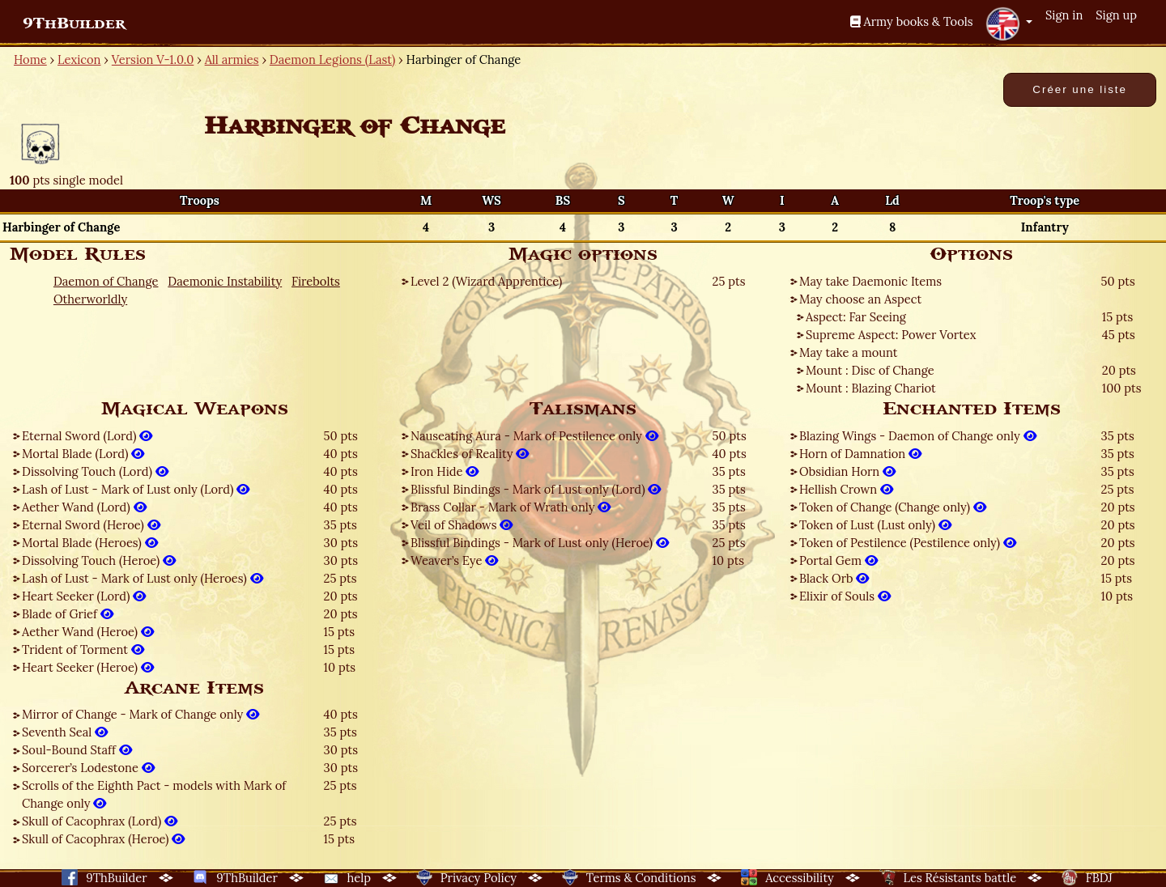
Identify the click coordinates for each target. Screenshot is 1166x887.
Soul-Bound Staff (77, 750)
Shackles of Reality (470, 453)
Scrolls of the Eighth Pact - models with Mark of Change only (154, 794)
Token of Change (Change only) (892, 507)
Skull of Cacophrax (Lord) (99, 821)
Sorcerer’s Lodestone (88, 767)
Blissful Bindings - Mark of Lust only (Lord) (536, 489)
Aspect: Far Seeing (856, 317)
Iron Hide (445, 471)
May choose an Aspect (860, 299)
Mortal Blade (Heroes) (90, 542)
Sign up (1116, 15)
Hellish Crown (846, 489)
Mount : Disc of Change (870, 370)
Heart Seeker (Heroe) (88, 667)
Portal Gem (838, 560)
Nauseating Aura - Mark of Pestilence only (534, 436)
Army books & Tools (911, 21)
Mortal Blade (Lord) (83, 453)
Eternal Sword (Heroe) (91, 525)
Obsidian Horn (847, 471)
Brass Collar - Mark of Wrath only (511, 507)
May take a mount (848, 352)
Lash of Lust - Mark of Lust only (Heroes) (142, 578)
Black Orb (834, 578)
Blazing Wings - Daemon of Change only (917, 436)
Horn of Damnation (860, 453)
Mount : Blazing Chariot (871, 388)
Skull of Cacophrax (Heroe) (103, 839)
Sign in (1064, 15)
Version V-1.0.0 (153, 59)
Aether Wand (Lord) (84, 507)
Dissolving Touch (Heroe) (99, 560)
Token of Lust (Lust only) (875, 525)
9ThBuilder (74, 23)
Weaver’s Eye (454, 560)
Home (30, 59)
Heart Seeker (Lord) (84, 596)
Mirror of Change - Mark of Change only (140, 714)
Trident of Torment (83, 649)
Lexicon (78, 59)
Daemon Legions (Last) (332, 59)
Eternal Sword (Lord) (87, 436)
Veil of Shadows (462, 525)
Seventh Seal (65, 732)
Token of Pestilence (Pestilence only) (907, 542)
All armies (232, 59)
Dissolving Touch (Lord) (95, 471)
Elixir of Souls (845, 596)
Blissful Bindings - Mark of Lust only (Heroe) (540, 542)
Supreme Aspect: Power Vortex (891, 334)
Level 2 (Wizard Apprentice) (486, 281)
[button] (1009, 23)
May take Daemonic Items (870, 281)
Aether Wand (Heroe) (88, 631)
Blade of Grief (67, 614)
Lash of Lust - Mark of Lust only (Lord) (135, 489)
